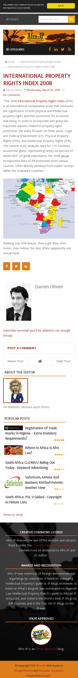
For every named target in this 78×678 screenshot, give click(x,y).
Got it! (61, 5)
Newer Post (15, 361)
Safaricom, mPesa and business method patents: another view (44, 482)
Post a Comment (21, 348)
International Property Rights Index (41, 101)
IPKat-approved (46, 649)
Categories (15, 49)
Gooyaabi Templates (50, 670)
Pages (12, 19)
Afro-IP (40, 665)
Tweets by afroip (13, 514)
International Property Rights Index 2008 (29, 67)
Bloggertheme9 (23, 670)
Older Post (63, 361)
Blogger (46, 675)
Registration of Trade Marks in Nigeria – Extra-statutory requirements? (31, 433)
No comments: (11, 95)
